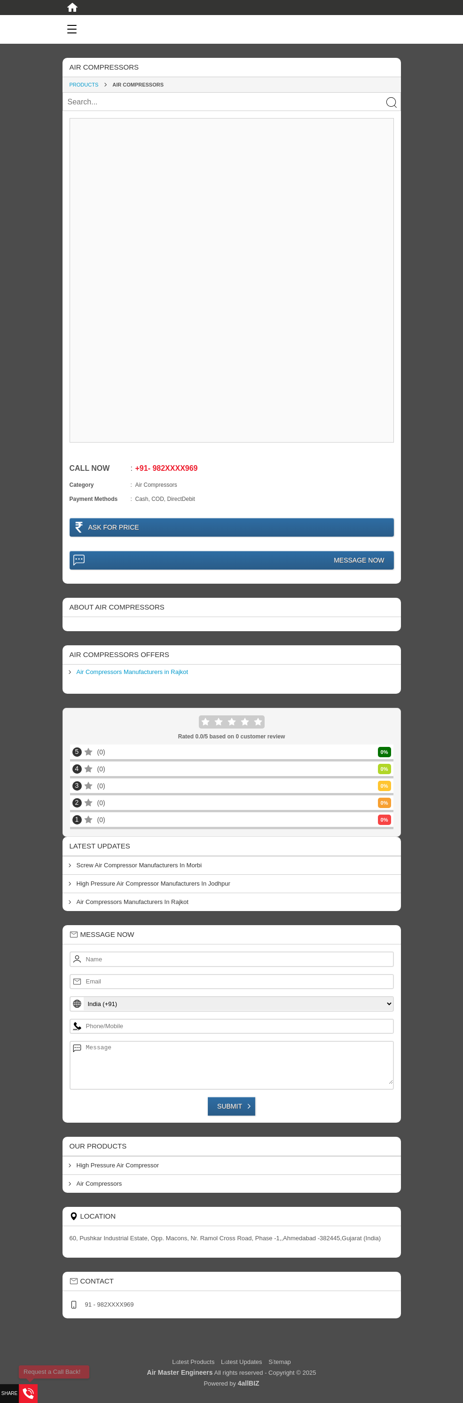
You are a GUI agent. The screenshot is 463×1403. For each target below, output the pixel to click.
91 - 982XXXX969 (109, 1304)
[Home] (72, 7)
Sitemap (279, 1361)
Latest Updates (241, 1361)
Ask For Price (113, 527)
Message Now (359, 560)
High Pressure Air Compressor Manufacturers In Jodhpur (153, 883)
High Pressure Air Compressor (118, 1165)
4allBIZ (248, 1383)
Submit (229, 1106)
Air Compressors (99, 1183)
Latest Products (194, 1361)
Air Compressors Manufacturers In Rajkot (132, 901)
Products (84, 84)
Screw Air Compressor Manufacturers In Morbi (139, 865)
